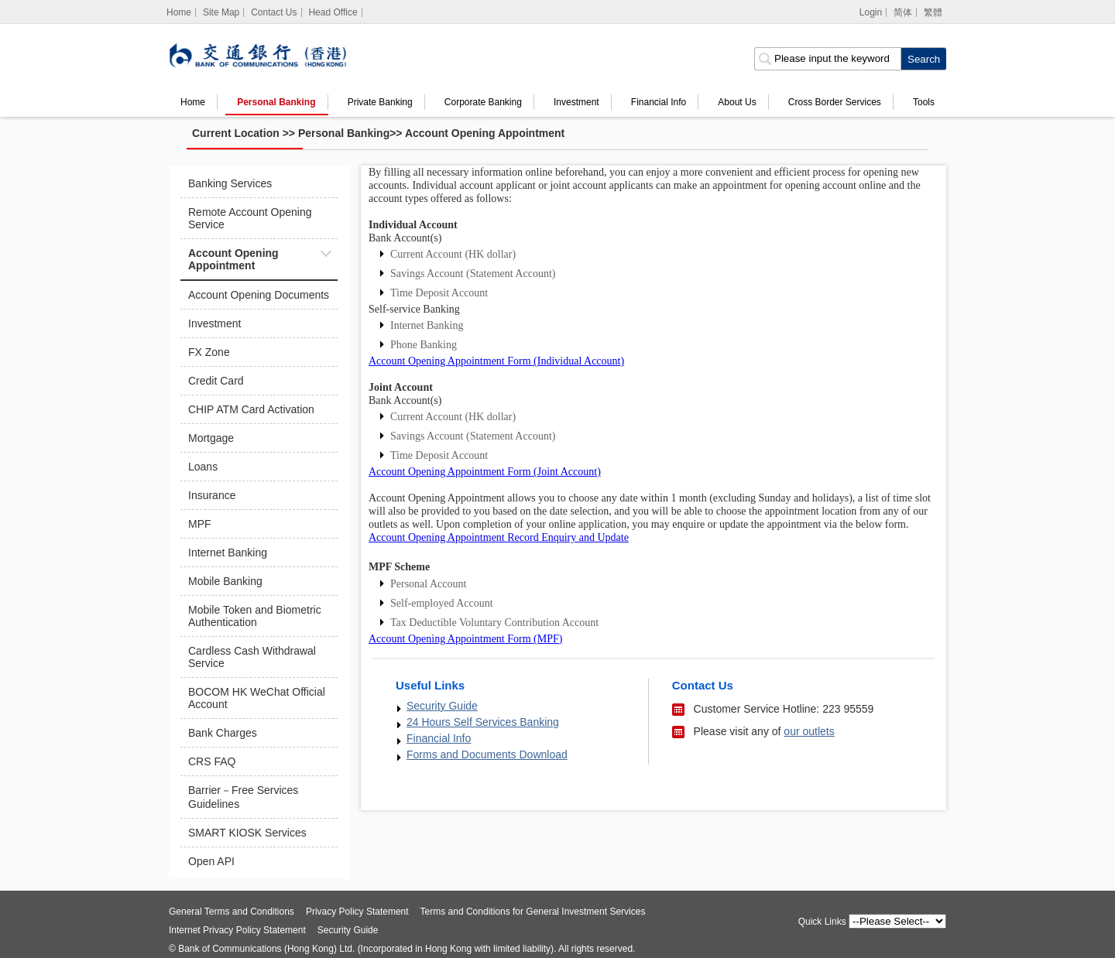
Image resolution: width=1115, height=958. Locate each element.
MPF (199, 524)
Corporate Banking (483, 102)
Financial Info (658, 102)
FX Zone (209, 352)
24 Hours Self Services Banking (483, 722)
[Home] (179, 12)
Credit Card (216, 381)
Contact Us (274, 12)
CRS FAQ (211, 761)
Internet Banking (227, 552)
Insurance (211, 495)
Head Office (332, 12)
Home (192, 102)
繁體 (933, 12)
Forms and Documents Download (487, 754)
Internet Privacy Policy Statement (237, 930)
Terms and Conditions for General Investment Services (533, 911)
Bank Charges (222, 733)
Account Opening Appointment (484, 133)
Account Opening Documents (258, 295)
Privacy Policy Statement (357, 911)
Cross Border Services (834, 102)
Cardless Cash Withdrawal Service (252, 657)
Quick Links (822, 921)
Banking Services (230, 183)
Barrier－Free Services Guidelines (243, 797)
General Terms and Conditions (231, 911)
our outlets (809, 731)
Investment (576, 102)
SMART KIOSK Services (247, 832)
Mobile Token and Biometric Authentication (254, 616)
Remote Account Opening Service (250, 218)
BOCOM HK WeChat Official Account (256, 698)
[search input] (827, 58)
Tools (924, 102)
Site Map (221, 12)
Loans (203, 466)
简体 (903, 12)
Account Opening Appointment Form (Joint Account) (485, 471)
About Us (737, 102)
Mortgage (211, 438)
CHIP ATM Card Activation (251, 409)
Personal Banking (276, 102)
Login (870, 12)
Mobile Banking (225, 581)
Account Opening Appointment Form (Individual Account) (496, 361)
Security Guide (442, 706)
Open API (211, 861)
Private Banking (380, 102)
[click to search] (923, 58)
